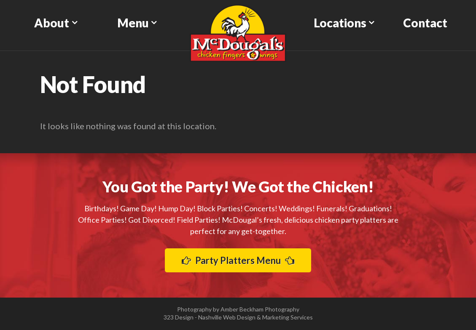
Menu (133, 23)
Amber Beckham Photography (260, 309)
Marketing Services (287, 317)
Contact (425, 23)
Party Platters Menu (238, 260)
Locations (340, 23)
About (51, 23)
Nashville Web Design (226, 317)
